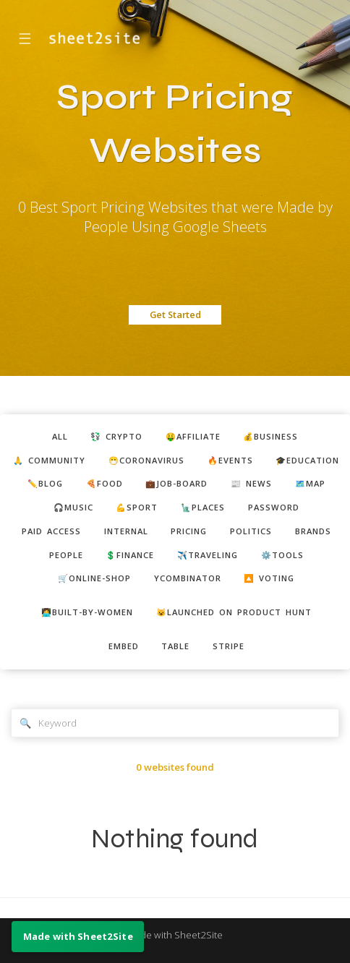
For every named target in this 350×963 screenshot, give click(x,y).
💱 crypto (116, 436)
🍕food (104, 483)
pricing (189, 531)
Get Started (175, 314)
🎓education (307, 460)
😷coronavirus (146, 460)
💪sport (137, 507)
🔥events (230, 460)
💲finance (130, 554)
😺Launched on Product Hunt (234, 612)
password (273, 507)
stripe (228, 646)
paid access (51, 531)
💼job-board (176, 483)
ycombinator (187, 578)
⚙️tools (282, 554)
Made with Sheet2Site (175, 934)
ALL (60, 436)
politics (251, 531)
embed (123, 646)
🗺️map (310, 483)
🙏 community (49, 460)
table (175, 646)
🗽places (203, 507)
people (66, 554)
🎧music (73, 507)
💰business (270, 436)
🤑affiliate (193, 436)
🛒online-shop (94, 578)
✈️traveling (207, 554)
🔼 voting (269, 578)
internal (126, 531)
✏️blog (45, 483)
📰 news (251, 483)
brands (313, 531)
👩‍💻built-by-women (87, 612)
